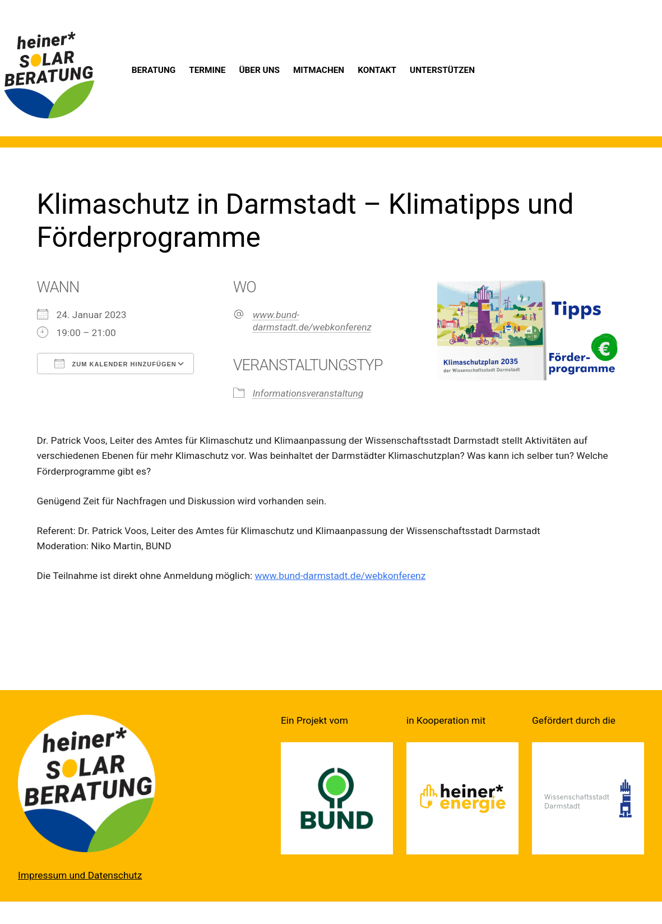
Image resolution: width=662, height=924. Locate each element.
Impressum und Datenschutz (80, 875)
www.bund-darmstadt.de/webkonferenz (312, 321)
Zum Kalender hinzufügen (115, 363)
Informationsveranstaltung (308, 393)
